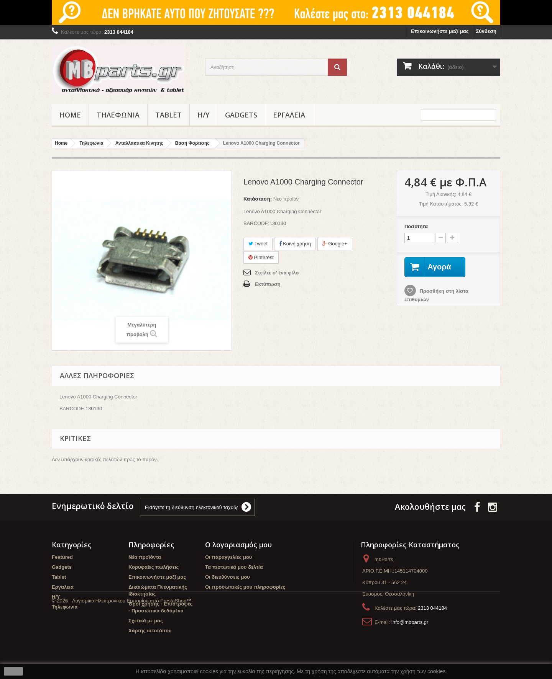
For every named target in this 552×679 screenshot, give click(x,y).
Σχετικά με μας (145, 621)
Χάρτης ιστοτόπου (149, 630)
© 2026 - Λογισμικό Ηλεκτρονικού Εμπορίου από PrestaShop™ (121, 658)
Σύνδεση (486, 31)
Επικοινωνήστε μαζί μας (439, 31)
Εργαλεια (289, 114)
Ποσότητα (416, 226)
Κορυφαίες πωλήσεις (153, 567)
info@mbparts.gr (409, 622)
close (13, 671)
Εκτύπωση (268, 284)
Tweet (258, 243)
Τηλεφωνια (118, 114)
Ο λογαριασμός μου (238, 544)
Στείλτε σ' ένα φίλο (277, 273)
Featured (62, 557)
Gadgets (241, 114)
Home (70, 114)
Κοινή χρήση (295, 243)
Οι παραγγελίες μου (228, 557)
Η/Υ (203, 114)
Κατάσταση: (257, 199)
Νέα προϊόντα (144, 557)
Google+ (334, 243)
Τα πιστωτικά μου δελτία (234, 567)
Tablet (168, 114)
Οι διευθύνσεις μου (227, 577)
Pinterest (261, 257)
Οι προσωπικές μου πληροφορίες (245, 587)
